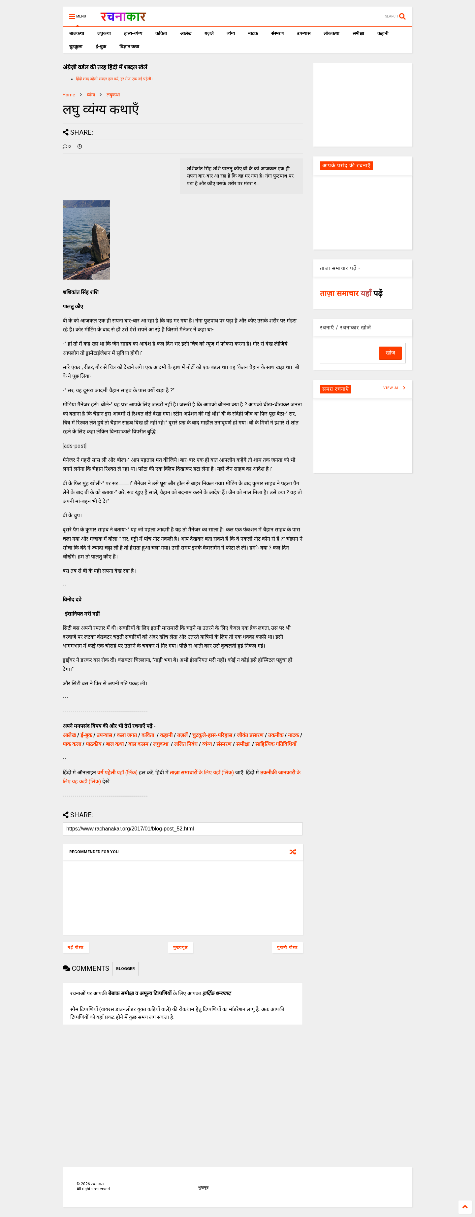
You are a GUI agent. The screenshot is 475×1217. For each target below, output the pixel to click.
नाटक (253, 33)
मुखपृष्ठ (203, 1187)
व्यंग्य (231, 33)
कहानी (383, 33)
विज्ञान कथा (129, 46)
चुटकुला (75, 46)
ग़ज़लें (209, 33)
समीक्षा (358, 33)
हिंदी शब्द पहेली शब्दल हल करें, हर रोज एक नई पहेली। (114, 79)
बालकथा (76, 33)
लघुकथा (104, 33)
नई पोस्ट (76, 947)
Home (69, 94)
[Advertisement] (362, 104)
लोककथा (331, 33)
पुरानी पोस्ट (287, 947)
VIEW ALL (394, 388)
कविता (161, 33)
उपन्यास (303, 33)
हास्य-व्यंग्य (133, 33)
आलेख (185, 33)
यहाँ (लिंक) (117, 772)
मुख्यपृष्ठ (180, 947)
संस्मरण (277, 33)
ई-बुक (101, 46)
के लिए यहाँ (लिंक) (202, 772)
